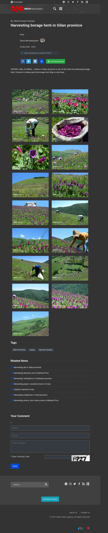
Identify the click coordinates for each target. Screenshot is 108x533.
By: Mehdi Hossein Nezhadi (26, 21)
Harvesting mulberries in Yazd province (34, 395)
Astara (36, 350)
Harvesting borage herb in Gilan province (50, 25)
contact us (89, 512)
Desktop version (54, 499)
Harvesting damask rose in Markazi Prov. (35, 373)
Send (18, 466)
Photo (26, 35)
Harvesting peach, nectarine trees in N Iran (35, 384)
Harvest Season (49, 350)
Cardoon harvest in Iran (27, 389)
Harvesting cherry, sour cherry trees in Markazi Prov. (40, 400)
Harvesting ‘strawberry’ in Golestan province (36, 378)
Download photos (59, 61)
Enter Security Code (23, 456)
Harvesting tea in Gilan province (31, 367)
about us (77, 512)
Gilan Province (23, 350)
